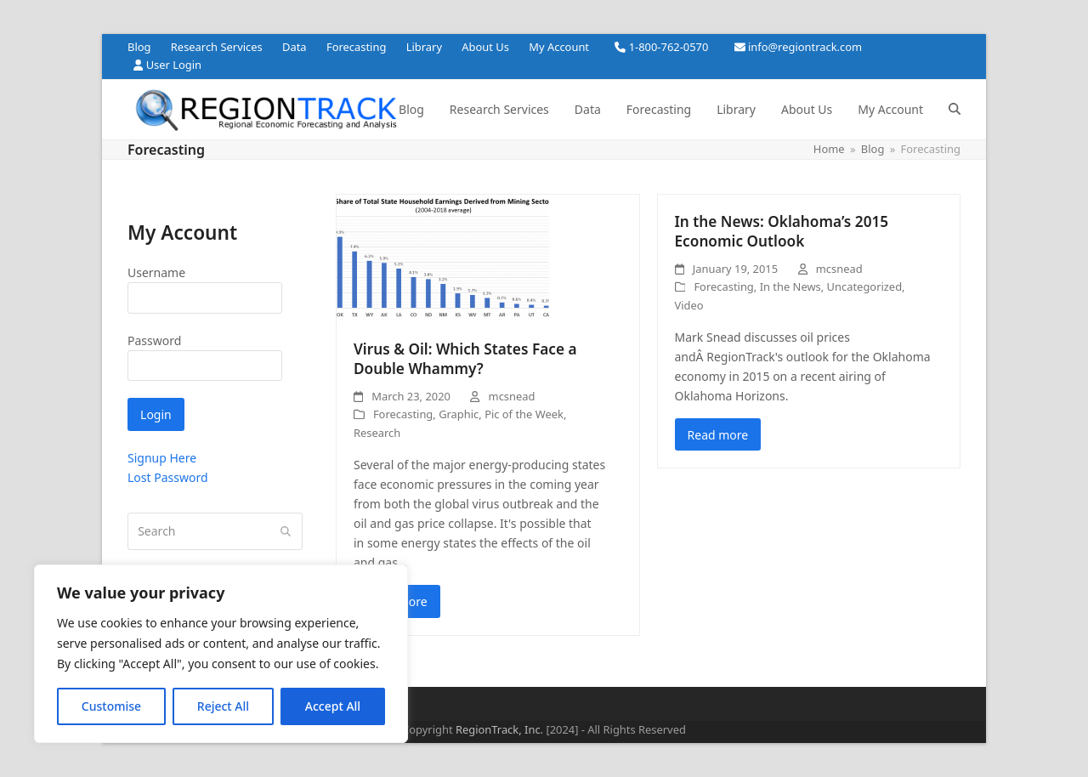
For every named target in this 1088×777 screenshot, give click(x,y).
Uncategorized (864, 286)
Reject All (223, 706)
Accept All (332, 706)
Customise (111, 706)
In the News (790, 286)
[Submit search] (285, 531)
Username (156, 272)
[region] (221, 653)
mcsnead (512, 396)
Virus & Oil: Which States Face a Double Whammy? (465, 359)
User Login (173, 64)
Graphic (459, 414)
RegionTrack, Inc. (499, 729)
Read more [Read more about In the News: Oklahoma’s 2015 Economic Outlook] (718, 435)
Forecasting (403, 414)
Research (377, 432)
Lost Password (168, 477)
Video (689, 305)
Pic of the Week (524, 414)
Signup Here (162, 458)
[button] (954, 109)
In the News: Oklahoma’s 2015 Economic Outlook (782, 232)
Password (154, 340)
